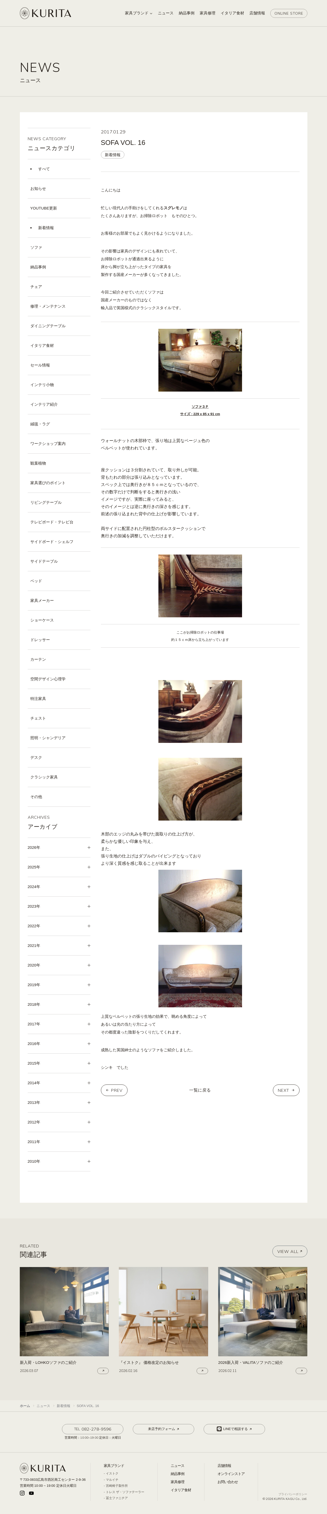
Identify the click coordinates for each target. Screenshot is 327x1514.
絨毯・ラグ (40, 424)
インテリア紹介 (44, 404)
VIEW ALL (290, 1251)
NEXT (283, 1090)
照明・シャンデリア (48, 738)
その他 (36, 796)
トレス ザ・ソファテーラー (125, 1492)
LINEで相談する (235, 1429)
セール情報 (40, 365)
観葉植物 (38, 463)
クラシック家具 (44, 777)
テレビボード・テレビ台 (51, 522)
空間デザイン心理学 (48, 679)
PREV (117, 1090)
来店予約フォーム (164, 1429)
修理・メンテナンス (48, 306)
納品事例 (38, 267)
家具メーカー (42, 600)
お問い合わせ (227, 1482)
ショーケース (42, 620)
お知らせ (38, 188)
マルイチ (112, 1480)
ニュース (177, 1466)
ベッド (36, 581)
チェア (36, 286)
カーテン (38, 659)
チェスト (38, 718)
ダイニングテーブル (48, 326)
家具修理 (177, 1482)
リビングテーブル (46, 502)
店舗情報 (224, 1466)
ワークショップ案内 (48, 443)
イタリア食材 (42, 345)
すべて (44, 169)
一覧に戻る (200, 1090)
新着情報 (46, 227)
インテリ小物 (42, 384)
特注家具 (38, 698)
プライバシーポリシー (292, 1494)
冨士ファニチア (117, 1498)
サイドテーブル (44, 561)
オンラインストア (231, 1474)
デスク (36, 757)
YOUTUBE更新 (43, 208)
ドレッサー (40, 639)
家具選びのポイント (48, 483)
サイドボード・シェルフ (51, 541)
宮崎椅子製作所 (117, 1486)
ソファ (36, 247)
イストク (112, 1473)
